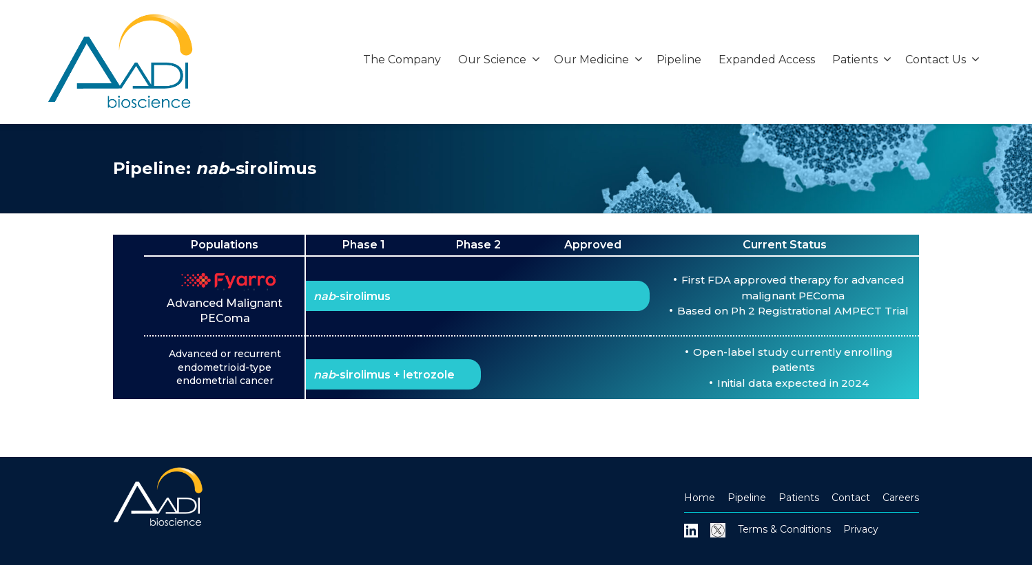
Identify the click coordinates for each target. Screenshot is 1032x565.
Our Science (499, 59)
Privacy (860, 529)
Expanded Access (767, 59)
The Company (402, 59)
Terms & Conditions (784, 529)
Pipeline (679, 59)
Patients (861, 59)
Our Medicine (598, 59)
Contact (851, 497)
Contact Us (942, 59)
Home (699, 497)
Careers (901, 497)
